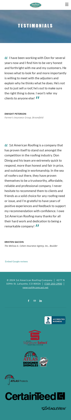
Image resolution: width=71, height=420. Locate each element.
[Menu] (67, 4)
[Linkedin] (41, 301)
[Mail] (35, 301)
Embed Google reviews (16, 261)
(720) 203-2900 (53, 283)
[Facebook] (29, 301)
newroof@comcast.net (35, 287)
